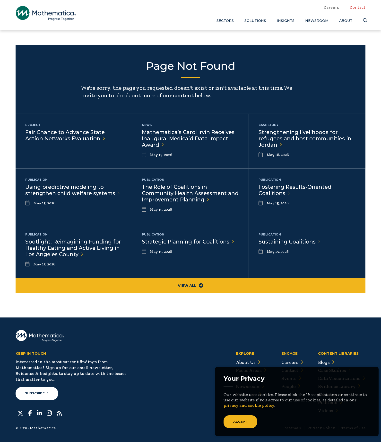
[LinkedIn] (39, 413)
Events (289, 379)
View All (190, 286)
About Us (245, 363)
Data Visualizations (341, 379)
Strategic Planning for (189, 241)
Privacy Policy (319, 428)
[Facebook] (30, 413)
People (289, 387)
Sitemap (290, 428)
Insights (285, 20)
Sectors (225, 20)
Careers (331, 7)
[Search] (364, 21)
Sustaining (290, 241)
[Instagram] (49, 413)
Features (329, 395)
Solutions (255, 20)
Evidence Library (338, 387)
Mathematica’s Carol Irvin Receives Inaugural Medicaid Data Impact (189, 139)
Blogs (325, 363)
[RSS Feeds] (59, 413)
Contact (357, 7)
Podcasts (329, 403)
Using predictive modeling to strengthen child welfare (65, 193)
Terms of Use (352, 428)
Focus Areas (248, 371)
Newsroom (317, 20)
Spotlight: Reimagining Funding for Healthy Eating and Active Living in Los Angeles (69, 248)
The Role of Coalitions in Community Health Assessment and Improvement (185, 193)
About (345, 20)
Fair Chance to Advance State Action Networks (66, 135)
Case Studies (333, 371)
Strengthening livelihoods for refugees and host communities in (306, 139)
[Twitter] (20, 413)
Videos (327, 411)
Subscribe (37, 394)
